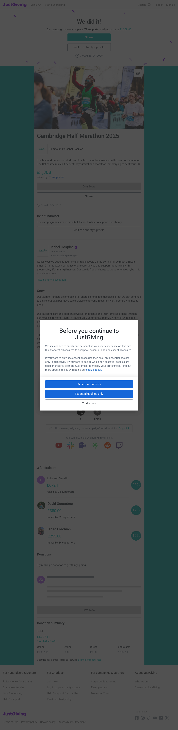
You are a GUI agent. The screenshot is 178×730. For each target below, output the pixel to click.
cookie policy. (94, 369)
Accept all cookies (89, 384)
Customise (89, 403)
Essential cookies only (89, 393)
